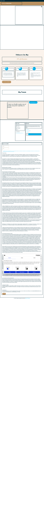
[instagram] (28, 134)
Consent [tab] (9, 257)
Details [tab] (22, 257)
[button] (6, 82)
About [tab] (34, 257)
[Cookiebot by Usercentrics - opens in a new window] (36, 255)
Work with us (27, 129)
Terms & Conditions (28, 130)
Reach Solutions (27, 298)
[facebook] (28, 133)
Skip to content (2, 0)
